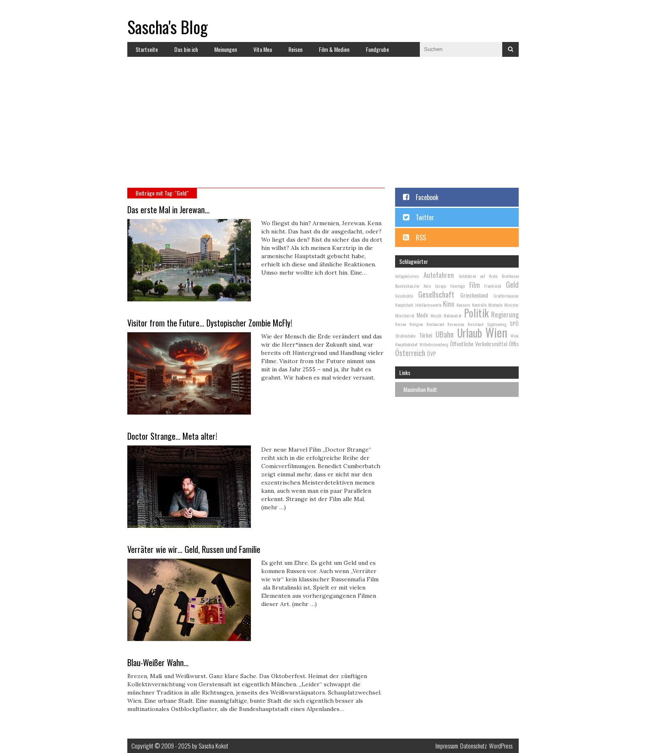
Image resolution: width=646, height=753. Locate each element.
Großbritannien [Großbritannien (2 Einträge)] (506, 295)
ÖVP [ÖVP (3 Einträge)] (431, 353)
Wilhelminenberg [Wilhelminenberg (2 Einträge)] (433, 344)
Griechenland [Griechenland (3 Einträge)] (474, 295)
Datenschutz (473, 745)
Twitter (425, 217)
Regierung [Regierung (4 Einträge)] (505, 314)
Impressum (446, 745)
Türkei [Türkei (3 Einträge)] (425, 335)
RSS (421, 237)
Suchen (510, 49)
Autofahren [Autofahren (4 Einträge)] (439, 275)
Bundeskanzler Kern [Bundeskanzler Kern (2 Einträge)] (413, 285)
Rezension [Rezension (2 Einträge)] (455, 324)
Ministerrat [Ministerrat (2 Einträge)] (404, 315)
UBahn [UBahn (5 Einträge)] (444, 334)
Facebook (427, 197)
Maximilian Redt (420, 389)
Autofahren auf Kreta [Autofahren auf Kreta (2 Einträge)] (478, 276)
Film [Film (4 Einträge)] (474, 285)
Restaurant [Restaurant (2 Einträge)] (435, 324)
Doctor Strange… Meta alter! (172, 436)
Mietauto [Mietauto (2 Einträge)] (495, 304)
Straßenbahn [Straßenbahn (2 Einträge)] (405, 335)
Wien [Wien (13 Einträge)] (496, 332)
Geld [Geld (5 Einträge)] (512, 284)
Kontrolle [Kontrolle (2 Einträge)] (479, 304)
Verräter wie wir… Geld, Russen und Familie (193, 549)
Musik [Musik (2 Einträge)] (436, 315)
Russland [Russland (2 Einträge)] (476, 324)
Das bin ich (186, 49)
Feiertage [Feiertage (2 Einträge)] (457, 285)
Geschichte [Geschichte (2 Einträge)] (404, 295)
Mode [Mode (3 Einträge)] (422, 314)
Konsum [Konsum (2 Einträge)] (463, 304)
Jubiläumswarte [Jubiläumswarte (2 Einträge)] (428, 304)
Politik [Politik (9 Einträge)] (476, 312)
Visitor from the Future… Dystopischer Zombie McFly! (209, 323)
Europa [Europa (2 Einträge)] (440, 285)
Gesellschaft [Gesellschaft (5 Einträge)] (436, 294)
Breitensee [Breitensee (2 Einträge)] (510, 276)
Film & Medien (334, 49)
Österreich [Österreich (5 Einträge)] (410, 352)
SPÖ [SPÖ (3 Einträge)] (514, 323)
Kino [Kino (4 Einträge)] (448, 303)
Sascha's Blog (167, 26)
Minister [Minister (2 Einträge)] (511, 304)
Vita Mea (262, 49)
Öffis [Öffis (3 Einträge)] (514, 343)
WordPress (501, 745)
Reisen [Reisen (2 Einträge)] (400, 324)
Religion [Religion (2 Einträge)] (416, 324)
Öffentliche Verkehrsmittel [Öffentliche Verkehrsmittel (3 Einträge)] (478, 343)
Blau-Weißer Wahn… (158, 662)
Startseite (147, 49)
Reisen (295, 49)
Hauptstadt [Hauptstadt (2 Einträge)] (404, 304)
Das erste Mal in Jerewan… (168, 209)
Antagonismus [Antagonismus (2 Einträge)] (407, 276)
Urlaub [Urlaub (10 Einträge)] (469, 333)
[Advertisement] (323, 126)
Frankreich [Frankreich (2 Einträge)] (492, 285)
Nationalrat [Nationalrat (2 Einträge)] (452, 315)
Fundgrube (377, 49)
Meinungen (225, 49)
